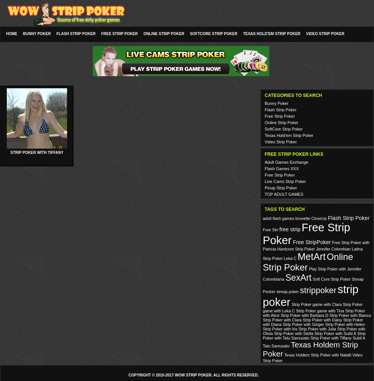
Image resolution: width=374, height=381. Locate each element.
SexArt (298, 278)
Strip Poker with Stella (293, 333)
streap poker (287, 291)
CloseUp (319, 218)
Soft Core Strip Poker (332, 279)
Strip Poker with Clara (282, 320)
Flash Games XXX (282, 168)
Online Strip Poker (164, 34)
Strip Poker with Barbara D (304, 315)
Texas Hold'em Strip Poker (271, 34)
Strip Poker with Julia (317, 329)
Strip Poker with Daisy (322, 320)
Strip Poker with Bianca (350, 315)
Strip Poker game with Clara (316, 304)
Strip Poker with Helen (345, 324)
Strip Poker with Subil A (335, 333)
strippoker (318, 290)
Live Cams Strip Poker (285, 181)
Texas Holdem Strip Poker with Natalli (317, 355)
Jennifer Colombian (333, 249)
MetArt (312, 256)
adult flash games (278, 218)
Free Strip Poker (119, 34)
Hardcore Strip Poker (296, 249)
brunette (303, 218)
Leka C (290, 258)
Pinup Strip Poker (281, 188)
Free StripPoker (312, 242)
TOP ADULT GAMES (284, 194)
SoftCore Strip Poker (214, 34)
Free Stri (270, 229)
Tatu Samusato (276, 346)
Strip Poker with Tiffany (37, 153)
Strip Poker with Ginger (303, 324)
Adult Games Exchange (286, 162)
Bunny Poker (37, 34)
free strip (289, 229)
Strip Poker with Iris (280, 329)
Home (11, 34)
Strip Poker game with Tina (320, 311)
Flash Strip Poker (76, 34)
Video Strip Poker (325, 34)
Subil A (359, 338)
